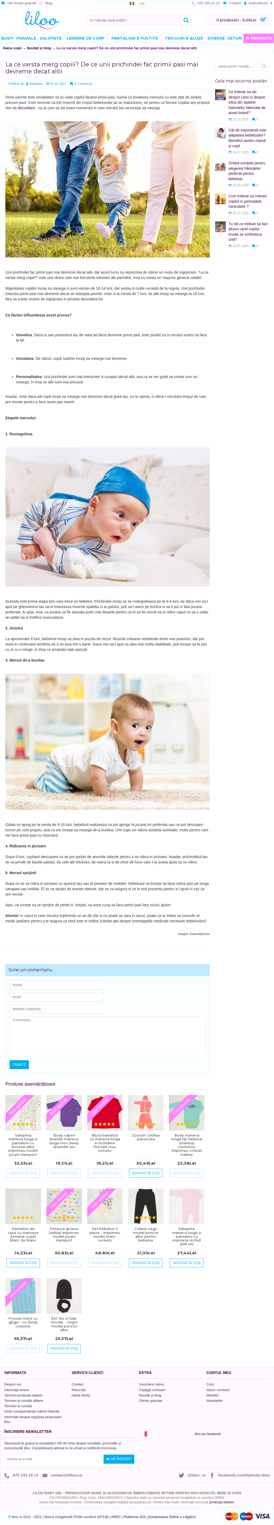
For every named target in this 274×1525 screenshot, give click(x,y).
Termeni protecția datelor (23, 1395)
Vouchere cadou (151, 1384)
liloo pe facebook (208, 1434)
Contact (78, 1384)
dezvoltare (26, 108)
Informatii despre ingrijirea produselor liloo (33, 1419)
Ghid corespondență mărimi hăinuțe (31, 1411)
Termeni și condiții (18, 1406)
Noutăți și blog (39, 48)
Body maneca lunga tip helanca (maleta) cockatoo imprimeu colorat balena (187, 1144)
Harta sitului (81, 1395)
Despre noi (12, 1384)
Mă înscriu (119, 1459)
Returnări (79, 1390)
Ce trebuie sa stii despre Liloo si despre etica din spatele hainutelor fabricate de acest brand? (247, 102)
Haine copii (12, 48)
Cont (210, 1384)
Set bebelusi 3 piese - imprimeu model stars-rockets (105, 1234)
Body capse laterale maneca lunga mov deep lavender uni (64, 1141)
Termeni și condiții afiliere (23, 1401)
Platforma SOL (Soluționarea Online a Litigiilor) (160, 1517)
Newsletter (214, 1401)
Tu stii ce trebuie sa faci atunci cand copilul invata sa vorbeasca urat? (248, 232)
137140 (102, 1517)
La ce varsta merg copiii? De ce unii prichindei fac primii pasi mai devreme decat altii (126, 48)
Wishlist (212, 1395)
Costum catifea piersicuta (145, 1137)
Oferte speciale (150, 1401)
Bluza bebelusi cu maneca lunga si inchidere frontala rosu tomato (105, 1143)
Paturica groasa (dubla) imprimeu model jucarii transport (64, 1234)
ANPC (116, 1517)
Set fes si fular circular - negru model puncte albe (64, 1324)
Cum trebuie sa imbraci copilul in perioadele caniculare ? (248, 201)
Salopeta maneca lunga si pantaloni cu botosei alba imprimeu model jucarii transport (23, 1144)
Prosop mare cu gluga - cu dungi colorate (23, 1322)
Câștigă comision (152, 1390)
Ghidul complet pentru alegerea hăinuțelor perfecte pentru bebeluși (247, 171)
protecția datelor (221, 1502)
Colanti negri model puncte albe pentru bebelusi (145, 1234)
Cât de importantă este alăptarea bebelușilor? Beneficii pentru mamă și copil (248, 138)
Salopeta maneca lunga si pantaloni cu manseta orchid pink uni (186, 1236)
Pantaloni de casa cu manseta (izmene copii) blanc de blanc (23, 1234)
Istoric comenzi (218, 1390)
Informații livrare (16, 1390)
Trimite (19, 1065)
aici (116, 921)
